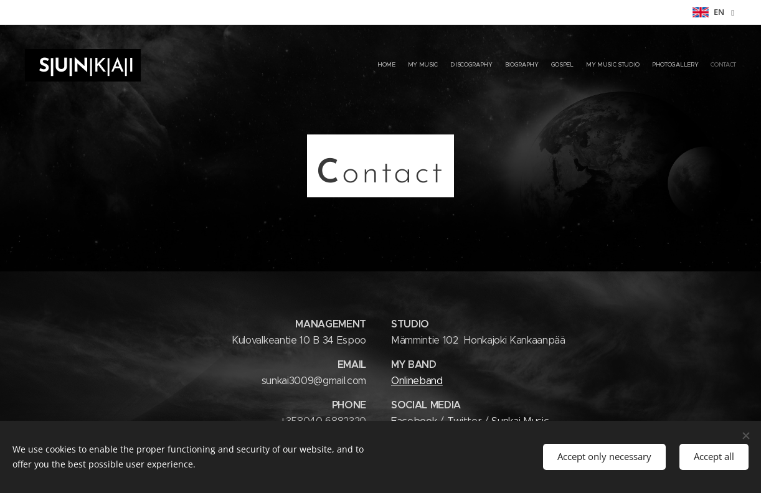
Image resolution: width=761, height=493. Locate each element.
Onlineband (417, 381)
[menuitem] (650, 65)
